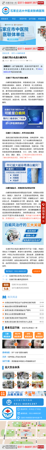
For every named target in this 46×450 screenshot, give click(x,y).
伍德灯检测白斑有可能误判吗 (16, 318)
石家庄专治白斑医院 (19, 286)
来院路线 (41, 19)
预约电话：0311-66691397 (16, 271)
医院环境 (23, 19)
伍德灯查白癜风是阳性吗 (18, 279)
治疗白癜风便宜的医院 (20, 290)
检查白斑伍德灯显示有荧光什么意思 (18, 322)
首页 (13, 53)
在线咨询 (36, 271)
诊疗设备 (32, 19)
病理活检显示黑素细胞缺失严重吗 (18, 310)
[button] (21, 43)
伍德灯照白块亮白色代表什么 (20, 276)
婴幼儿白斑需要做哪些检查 (15, 314)
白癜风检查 (21, 53)
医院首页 (4, 19)
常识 (14, 19)
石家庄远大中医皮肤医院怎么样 (24, 283)
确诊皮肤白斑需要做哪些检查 (16, 306)
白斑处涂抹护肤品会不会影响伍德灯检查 (20, 303)
